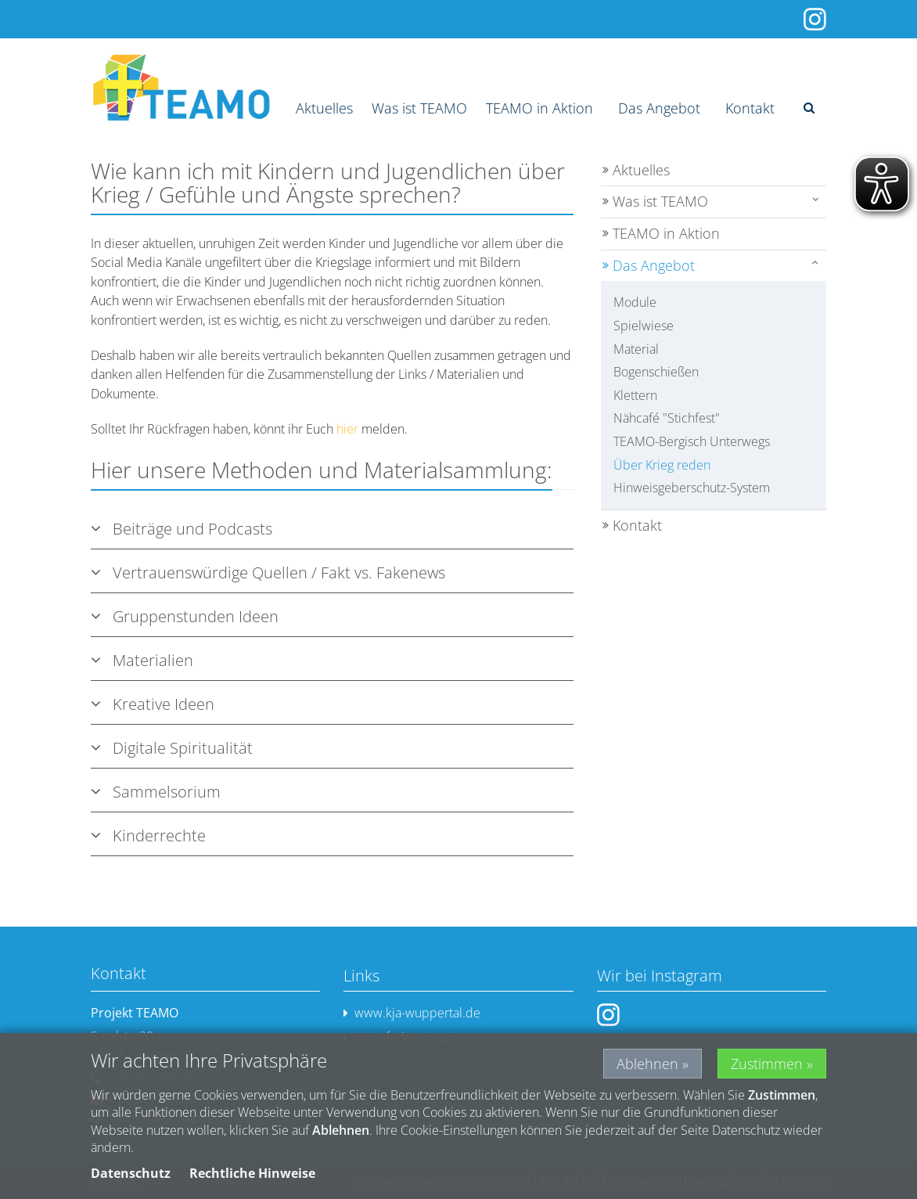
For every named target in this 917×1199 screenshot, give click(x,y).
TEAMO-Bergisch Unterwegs (691, 441)
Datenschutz (131, 1173)
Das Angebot (659, 108)
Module (634, 302)
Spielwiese (643, 325)
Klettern (635, 395)
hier (347, 428)
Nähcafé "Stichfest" (666, 418)
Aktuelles (324, 108)
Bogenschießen (656, 371)
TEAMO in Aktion (539, 108)
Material (636, 349)
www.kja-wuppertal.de (411, 1013)
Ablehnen (647, 1063)
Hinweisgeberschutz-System (691, 487)
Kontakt (750, 108)
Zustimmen (767, 1063)
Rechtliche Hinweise (252, 1173)
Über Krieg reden (661, 464)
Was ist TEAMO (419, 108)
